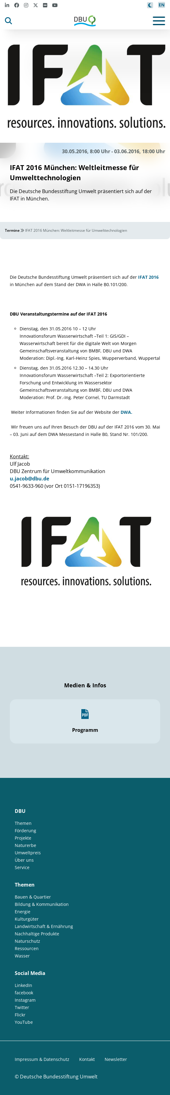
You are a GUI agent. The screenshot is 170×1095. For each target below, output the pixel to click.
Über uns (24, 860)
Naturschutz (27, 941)
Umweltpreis (28, 853)
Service (22, 867)
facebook (24, 993)
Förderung (25, 830)
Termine (12, 230)
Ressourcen (27, 948)
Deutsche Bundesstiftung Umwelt (59, 1076)
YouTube (24, 1022)
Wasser (22, 956)
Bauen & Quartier (33, 897)
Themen (23, 823)
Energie (22, 911)
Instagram (25, 1000)
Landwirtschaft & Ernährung (44, 926)
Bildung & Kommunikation (42, 904)
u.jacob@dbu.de (29, 478)
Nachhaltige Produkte (37, 934)
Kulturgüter (27, 919)
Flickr (20, 1015)
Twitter (22, 1007)
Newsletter (116, 1059)
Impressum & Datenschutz (42, 1059)
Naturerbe (25, 845)
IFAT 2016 (148, 277)
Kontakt (87, 1059)
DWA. (126, 412)
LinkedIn (23, 985)
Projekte (23, 838)
